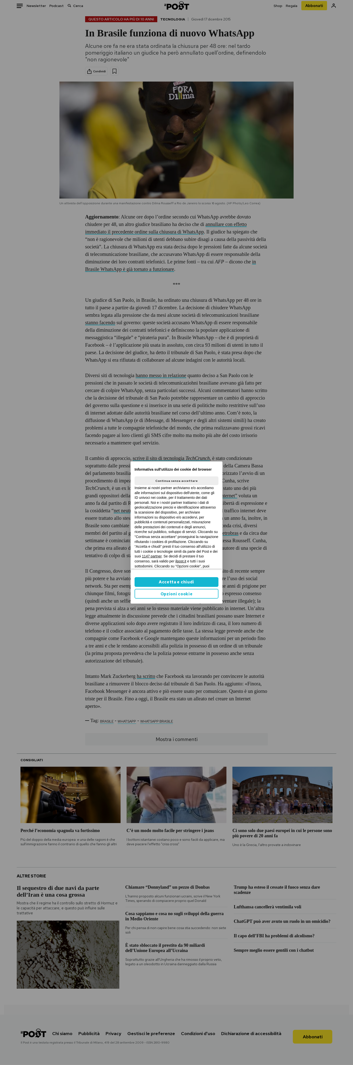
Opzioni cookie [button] (177, 594)
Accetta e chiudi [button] (176, 582)
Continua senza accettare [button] (176, 481)
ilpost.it (180, 561)
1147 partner (152, 556)
